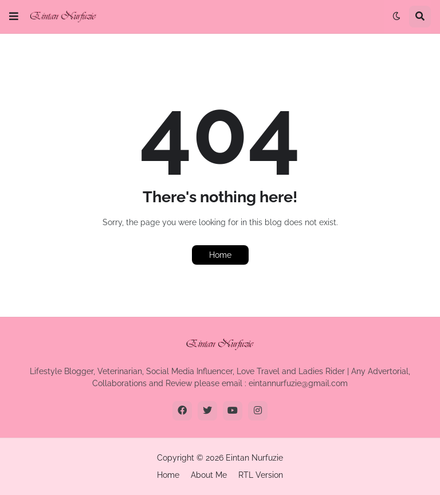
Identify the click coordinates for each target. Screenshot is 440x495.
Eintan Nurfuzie (254, 457)
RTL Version (260, 475)
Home (220, 255)
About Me (209, 475)
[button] (14, 16)
